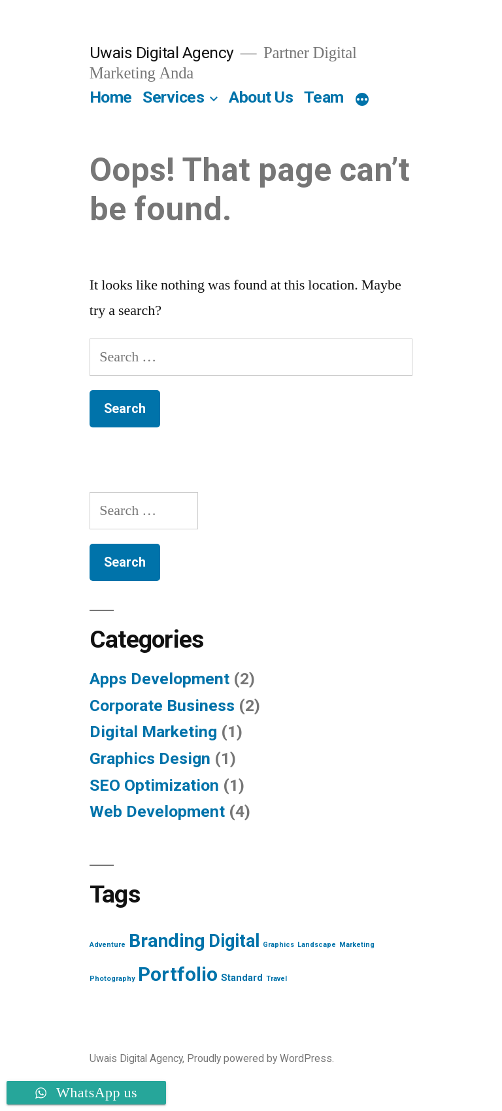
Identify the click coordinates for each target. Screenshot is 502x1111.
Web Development (157, 811)
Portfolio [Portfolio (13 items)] (178, 974)
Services (173, 97)
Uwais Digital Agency (162, 52)
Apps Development (159, 678)
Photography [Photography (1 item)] (112, 978)
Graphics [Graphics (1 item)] (278, 944)
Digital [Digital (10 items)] (234, 941)
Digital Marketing (153, 731)
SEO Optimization (154, 785)
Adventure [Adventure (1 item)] (108, 944)
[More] (362, 100)
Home (111, 97)
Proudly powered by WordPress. (260, 1058)
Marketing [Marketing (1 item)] (357, 944)
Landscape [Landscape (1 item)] (316, 944)
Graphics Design (150, 758)
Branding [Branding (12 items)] (167, 941)
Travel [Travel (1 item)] (276, 978)
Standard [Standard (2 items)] (242, 978)
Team (324, 97)
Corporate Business (162, 705)
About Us (261, 97)
